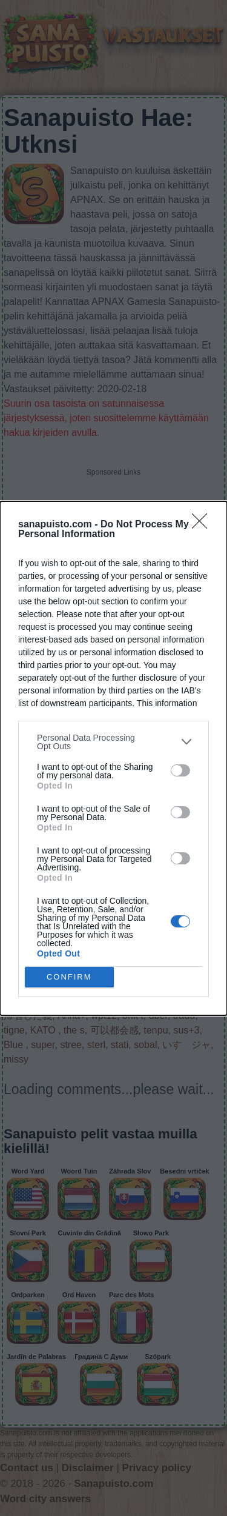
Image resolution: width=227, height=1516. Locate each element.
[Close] (203, 524)
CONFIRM (69, 976)
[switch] (180, 770)
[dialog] (113, 758)
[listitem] (113, 741)
